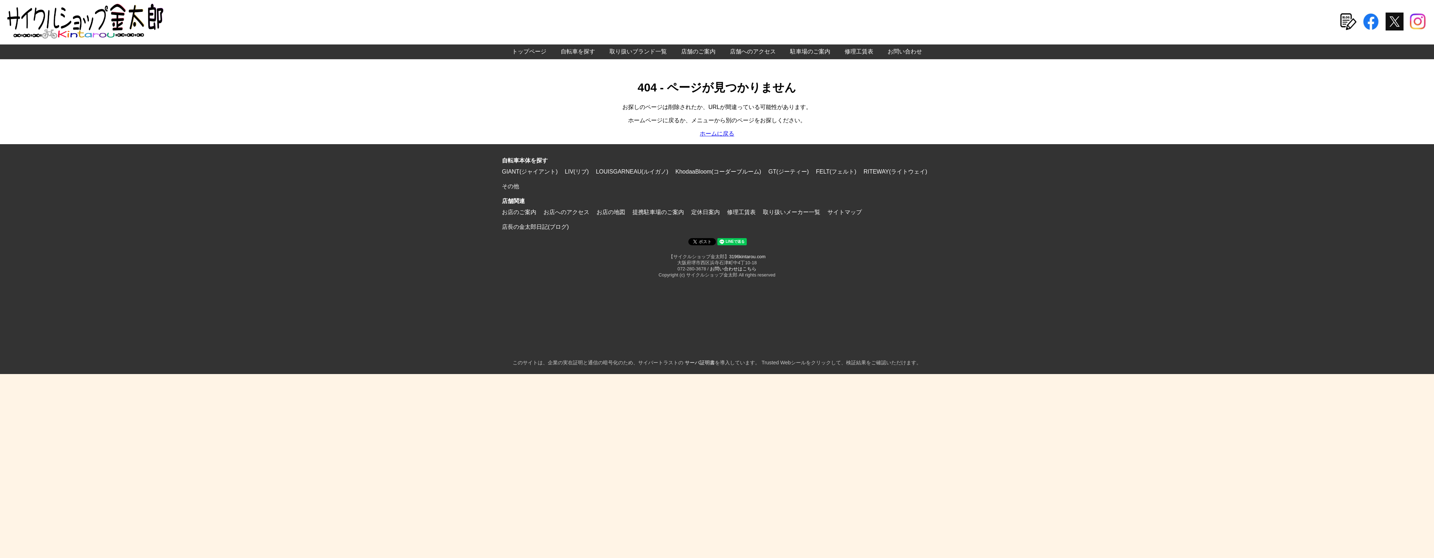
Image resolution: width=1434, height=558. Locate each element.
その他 (510, 186)
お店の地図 (611, 212)
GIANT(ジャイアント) (530, 172)
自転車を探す (578, 51)
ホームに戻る (717, 134)
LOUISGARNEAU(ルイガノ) (632, 172)
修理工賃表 (859, 51)
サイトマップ (844, 212)
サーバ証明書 (700, 362)
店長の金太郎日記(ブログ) (535, 227)
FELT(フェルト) (836, 172)
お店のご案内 (519, 212)
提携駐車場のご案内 (658, 212)
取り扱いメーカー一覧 (791, 212)
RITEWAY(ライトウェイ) (895, 172)
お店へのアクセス (566, 212)
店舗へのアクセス (753, 51)
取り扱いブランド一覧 (638, 51)
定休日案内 (705, 212)
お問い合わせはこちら (733, 268)
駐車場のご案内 (810, 51)
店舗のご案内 (698, 51)
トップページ (529, 51)
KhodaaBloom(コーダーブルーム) (718, 172)
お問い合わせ (905, 51)
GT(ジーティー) (788, 172)
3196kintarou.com (747, 256)
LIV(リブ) (577, 172)
